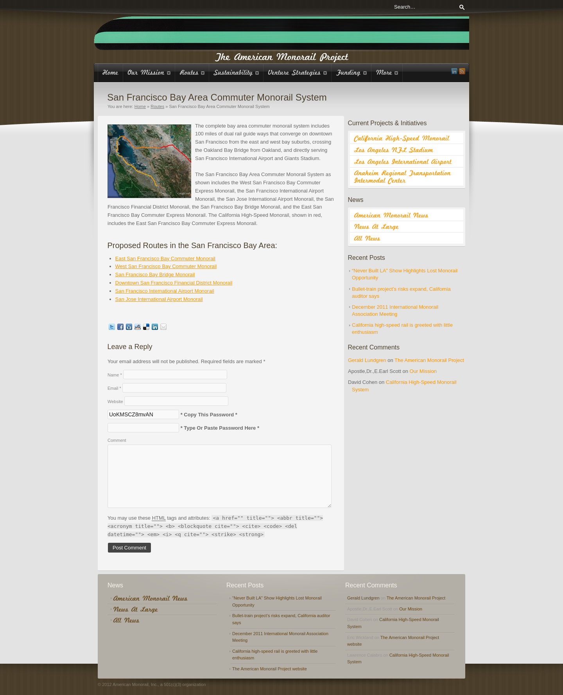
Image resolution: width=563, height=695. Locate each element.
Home (140, 106)
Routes (157, 106)
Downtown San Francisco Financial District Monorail (174, 283)
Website (115, 401)
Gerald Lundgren (367, 360)
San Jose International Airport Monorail (159, 299)
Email (114, 388)
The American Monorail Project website (269, 668)
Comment (117, 440)
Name (115, 375)
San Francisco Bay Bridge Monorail (155, 274)
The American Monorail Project (429, 360)
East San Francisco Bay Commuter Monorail (165, 258)
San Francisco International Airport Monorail (164, 291)
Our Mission (423, 371)
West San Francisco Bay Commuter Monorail (166, 266)
